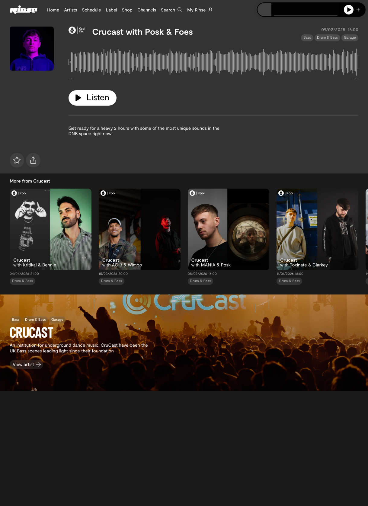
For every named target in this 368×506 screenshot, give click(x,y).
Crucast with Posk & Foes (142, 31)
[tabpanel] (214, 63)
